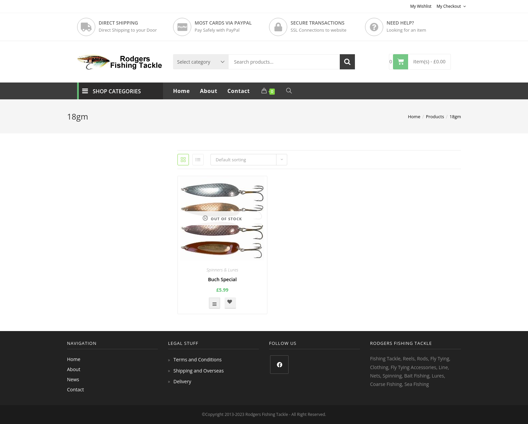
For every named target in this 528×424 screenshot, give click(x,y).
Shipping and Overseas (198, 370)
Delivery (182, 381)
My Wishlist (420, 6)
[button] (230, 303)
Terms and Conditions (197, 359)
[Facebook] (279, 364)
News (73, 379)
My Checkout (451, 6)
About (73, 369)
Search (347, 61)
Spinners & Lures (222, 270)
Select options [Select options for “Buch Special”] (214, 303)
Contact (75, 389)
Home (73, 359)
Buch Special (222, 279)
